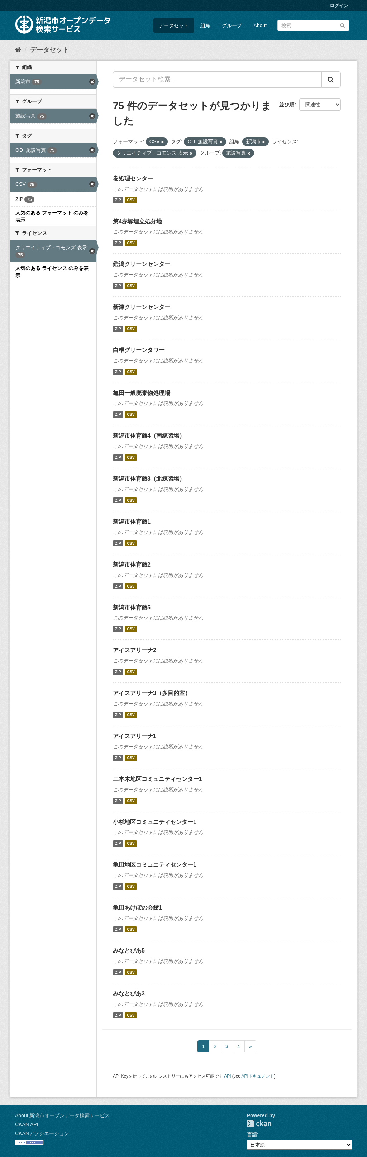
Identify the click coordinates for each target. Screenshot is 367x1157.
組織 (205, 25)
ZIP (118, 200)
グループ (232, 25)
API (227, 1076)
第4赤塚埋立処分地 (137, 221)
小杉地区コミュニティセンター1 (154, 822)
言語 (252, 1134)
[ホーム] (18, 49)
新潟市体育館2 (132, 564)
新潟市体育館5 (132, 607)
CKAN (259, 1123)
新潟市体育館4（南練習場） (149, 436)
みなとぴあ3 (129, 993)
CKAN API (26, 1124)
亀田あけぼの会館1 (137, 908)
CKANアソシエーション (42, 1133)
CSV (131, 200)
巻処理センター (133, 178)
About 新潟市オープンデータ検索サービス (62, 1115)
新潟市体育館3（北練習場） (149, 479)
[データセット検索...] (217, 79)
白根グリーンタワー (139, 350)
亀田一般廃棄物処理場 (141, 393)
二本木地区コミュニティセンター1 (157, 779)
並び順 (286, 104)
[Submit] (342, 25)
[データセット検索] (313, 25)
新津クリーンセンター (141, 307)
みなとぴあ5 (129, 951)
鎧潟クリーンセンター (141, 264)
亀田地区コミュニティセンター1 (154, 865)
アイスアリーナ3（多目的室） (152, 693)
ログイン (339, 5)
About (260, 25)
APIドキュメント (258, 1076)
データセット (174, 25)
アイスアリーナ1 (134, 736)
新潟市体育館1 (132, 522)
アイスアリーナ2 (134, 650)
